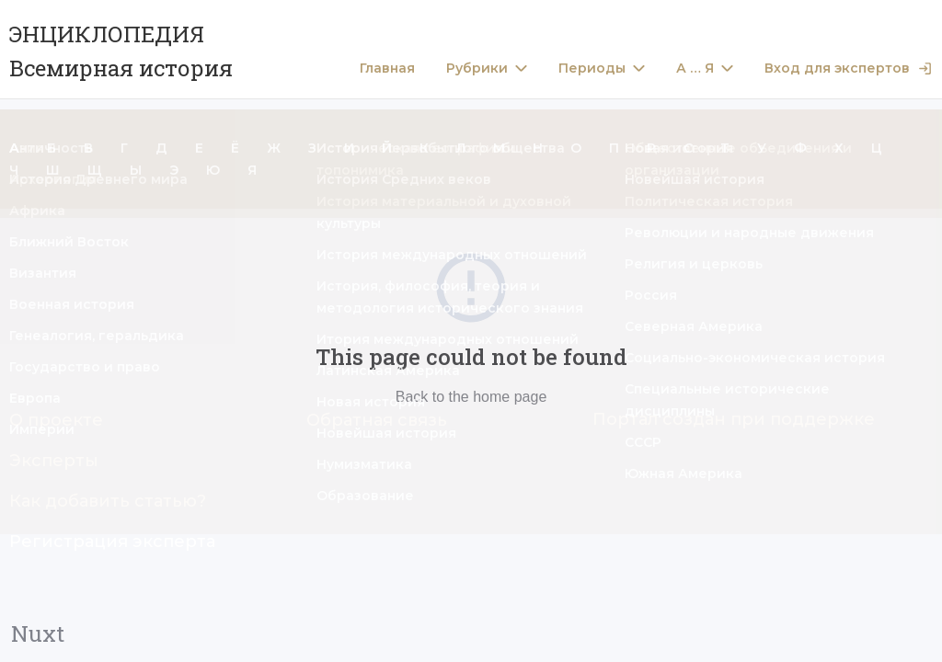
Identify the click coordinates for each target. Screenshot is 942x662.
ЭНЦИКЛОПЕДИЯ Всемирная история (121, 51)
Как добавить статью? (107, 501)
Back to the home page (471, 397)
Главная (387, 68)
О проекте (56, 420)
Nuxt (37, 633)
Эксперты (53, 461)
